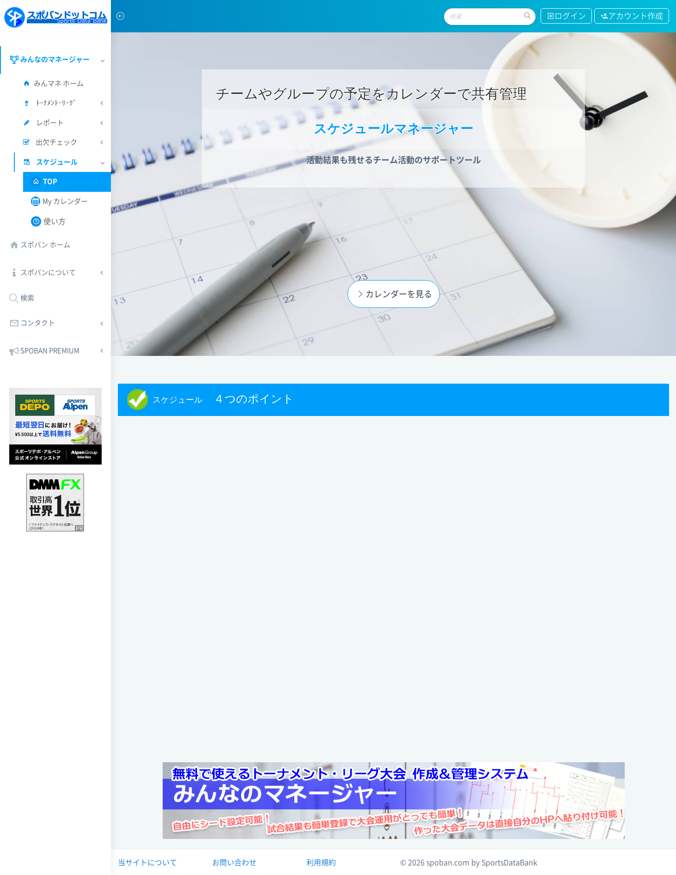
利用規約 (321, 862)
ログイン (566, 16)
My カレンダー (59, 201)
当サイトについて (147, 862)
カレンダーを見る (393, 294)
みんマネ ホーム (53, 83)
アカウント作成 (631, 16)
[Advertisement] (393, 688)
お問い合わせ (234, 862)
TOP (44, 181)
